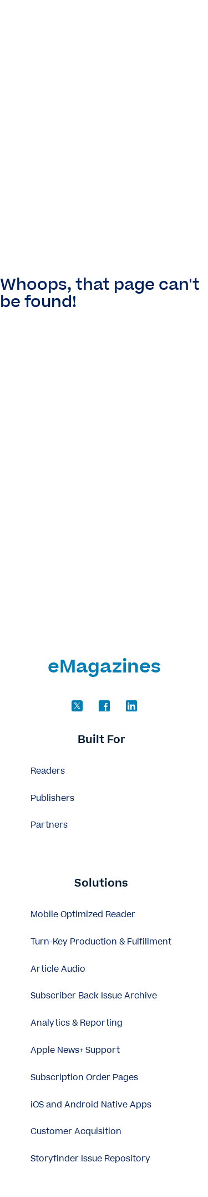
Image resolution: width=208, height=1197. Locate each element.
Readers (48, 771)
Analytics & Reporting (77, 1023)
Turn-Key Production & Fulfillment (101, 942)
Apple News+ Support (75, 1050)
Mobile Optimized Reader (83, 915)
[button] (104, 741)
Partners (49, 825)
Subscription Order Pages (84, 1078)
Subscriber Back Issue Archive (94, 996)
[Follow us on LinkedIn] (131, 706)
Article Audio (58, 969)
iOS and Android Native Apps (91, 1105)
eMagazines (61, 25)
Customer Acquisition (76, 1131)
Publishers (52, 798)
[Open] (181, 24)
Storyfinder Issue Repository (90, 1159)
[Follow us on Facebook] (104, 706)
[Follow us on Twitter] (77, 706)
